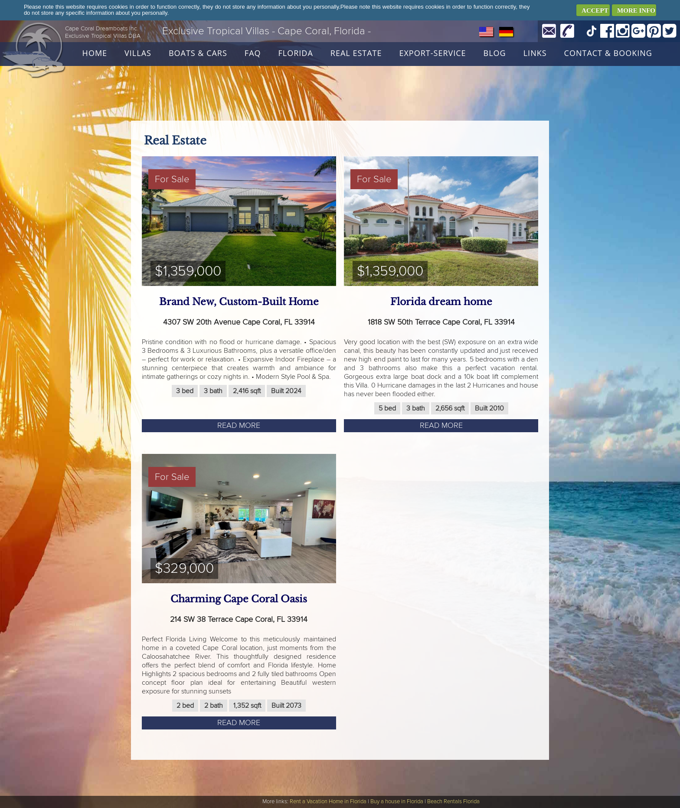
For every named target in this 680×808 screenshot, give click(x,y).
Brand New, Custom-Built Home (239, 302)
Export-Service (432, 53)
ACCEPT (595, 10)
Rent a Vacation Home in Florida (328, 801)
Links (535, 53)
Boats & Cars (198, 53)
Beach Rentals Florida (453, 801)
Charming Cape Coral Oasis (238, 599)
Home (94, 53)
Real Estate (356, 53)
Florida (295, 53)
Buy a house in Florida (396, 801)
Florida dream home (441, 302)
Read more (238, 425)
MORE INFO (636, 10)
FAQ (253, 53)
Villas (137, 53)
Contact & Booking (608, 53)
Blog (495, 53)
